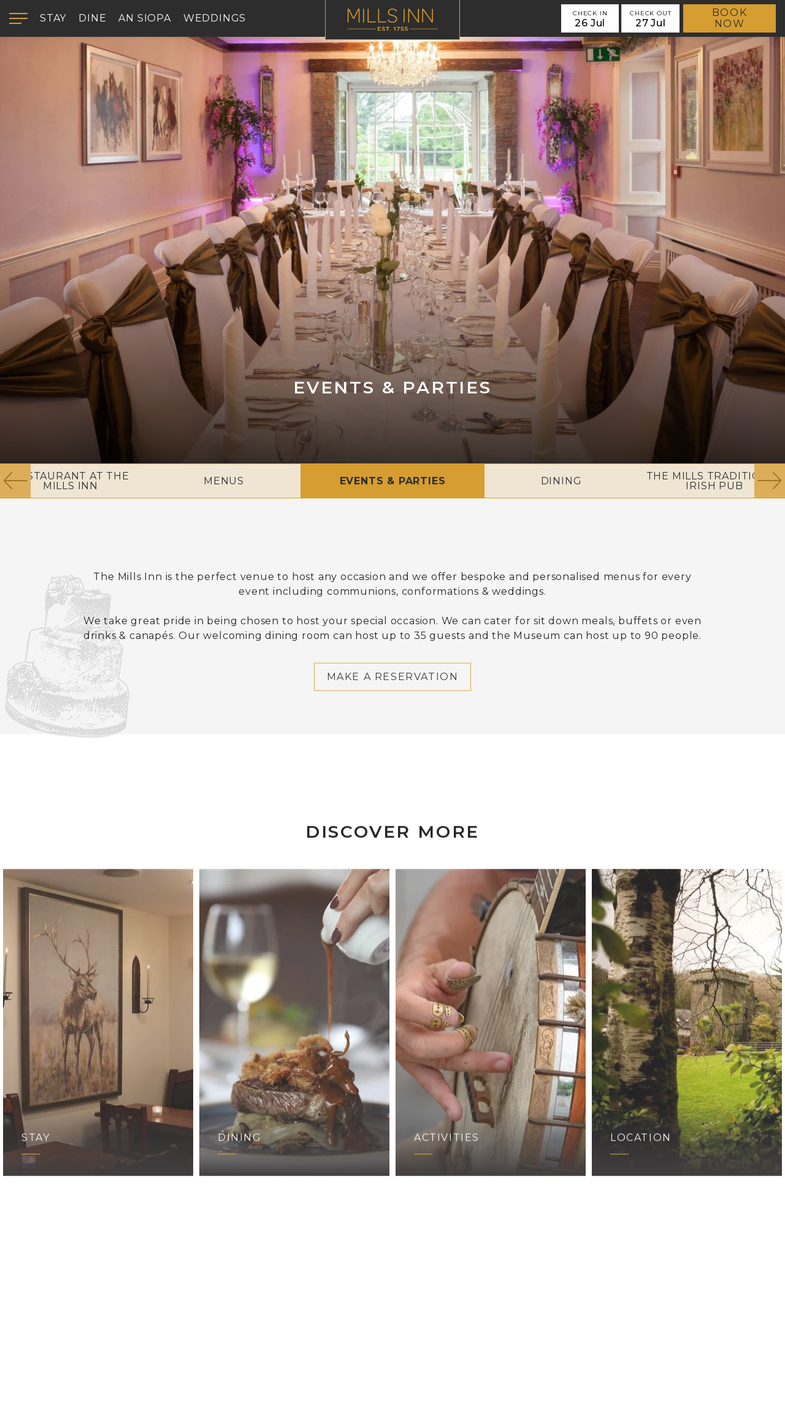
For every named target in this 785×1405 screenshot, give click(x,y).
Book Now (729, 18)
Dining (561, 481)
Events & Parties (393, 481)
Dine (92, 18)
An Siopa (144, 18)
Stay (53, 18)
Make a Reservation (393, 708)
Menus (224, 481)
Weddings (214, 18)
